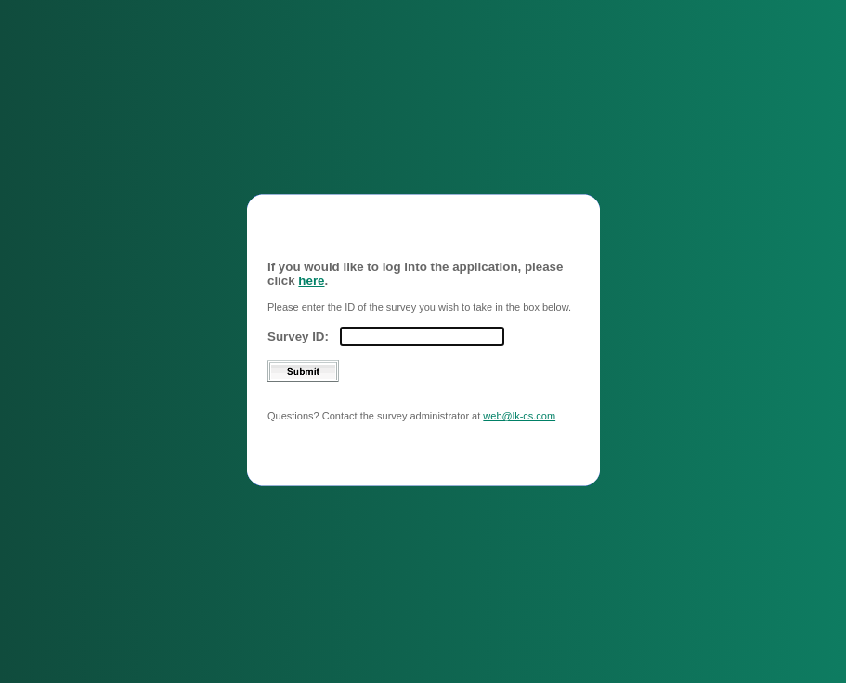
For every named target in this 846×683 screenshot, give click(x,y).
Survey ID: (298, 329)
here (311, 273)
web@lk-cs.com (519, 408)
